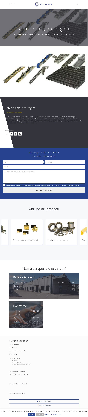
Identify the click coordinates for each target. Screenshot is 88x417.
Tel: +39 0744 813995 (19, 371)
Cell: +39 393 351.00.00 (20, 374)
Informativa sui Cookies (19, 351)
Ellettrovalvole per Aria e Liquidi (25, 240)
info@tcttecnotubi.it (18, 380)
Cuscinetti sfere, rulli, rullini (58, 240)
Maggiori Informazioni (52, 414)
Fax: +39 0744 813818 (19, 377)
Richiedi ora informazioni (44, 190)
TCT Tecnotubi (19, 34)
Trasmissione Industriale (39, 34)
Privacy (14, 348)
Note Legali (15, 345)
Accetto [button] (31, 414)
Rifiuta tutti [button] (40, 414)
